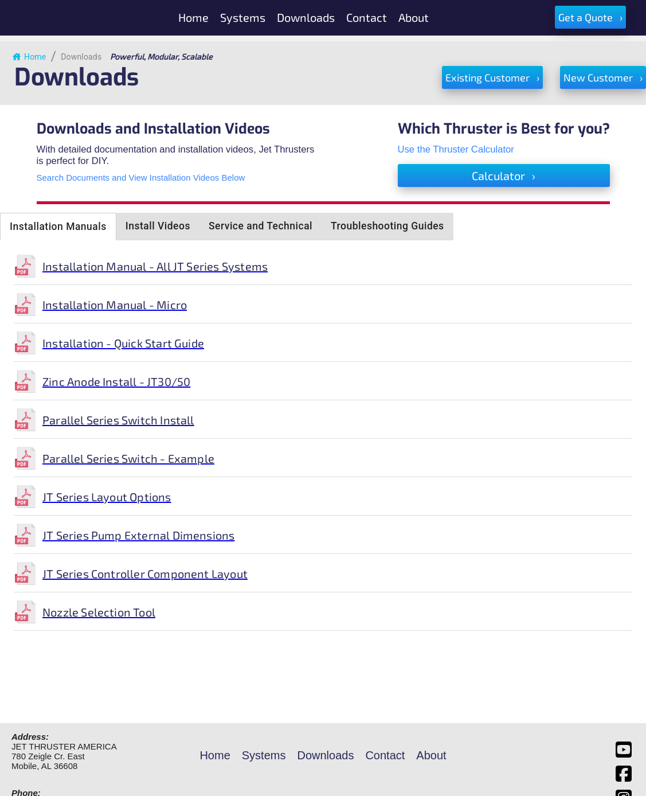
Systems (264, 755)
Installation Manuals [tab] (58, 226)
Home (28, 57)
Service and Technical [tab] (260, 226)
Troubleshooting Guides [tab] (387, 226)
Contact (385, 755)
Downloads (81, 56)
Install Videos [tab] (158, 226)
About (431, 755)
